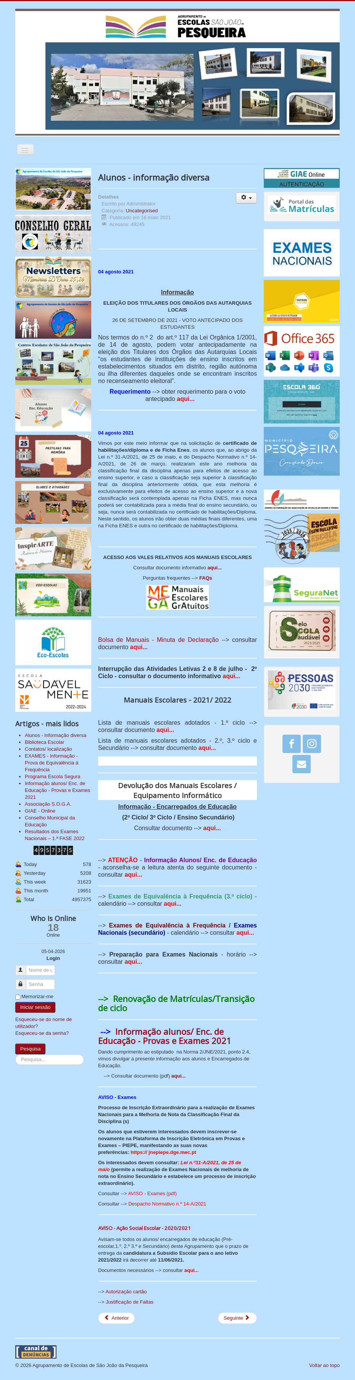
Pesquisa (30, 1049)
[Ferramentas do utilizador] (246, 198)
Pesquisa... (15, 1054)
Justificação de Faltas (129, 1302)
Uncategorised (142, 210)
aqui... (185, 399)
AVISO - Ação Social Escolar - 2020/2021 (144, 1228)
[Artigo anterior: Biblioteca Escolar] (116, 1318)
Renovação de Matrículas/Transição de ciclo (176, 1003)
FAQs (205, 578)
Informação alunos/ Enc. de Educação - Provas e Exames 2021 (164, 1036)
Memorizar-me (37, 996)
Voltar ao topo (324, 1365)
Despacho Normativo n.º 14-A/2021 (167, 1204)
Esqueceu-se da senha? (42, 1033)
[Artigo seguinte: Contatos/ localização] (237, 1318)
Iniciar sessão (35, 1007)
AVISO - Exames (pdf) (152, 1193)
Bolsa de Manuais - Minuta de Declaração (158, 640)
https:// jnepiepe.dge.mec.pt (163, 1152)
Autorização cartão (126, 1291)
